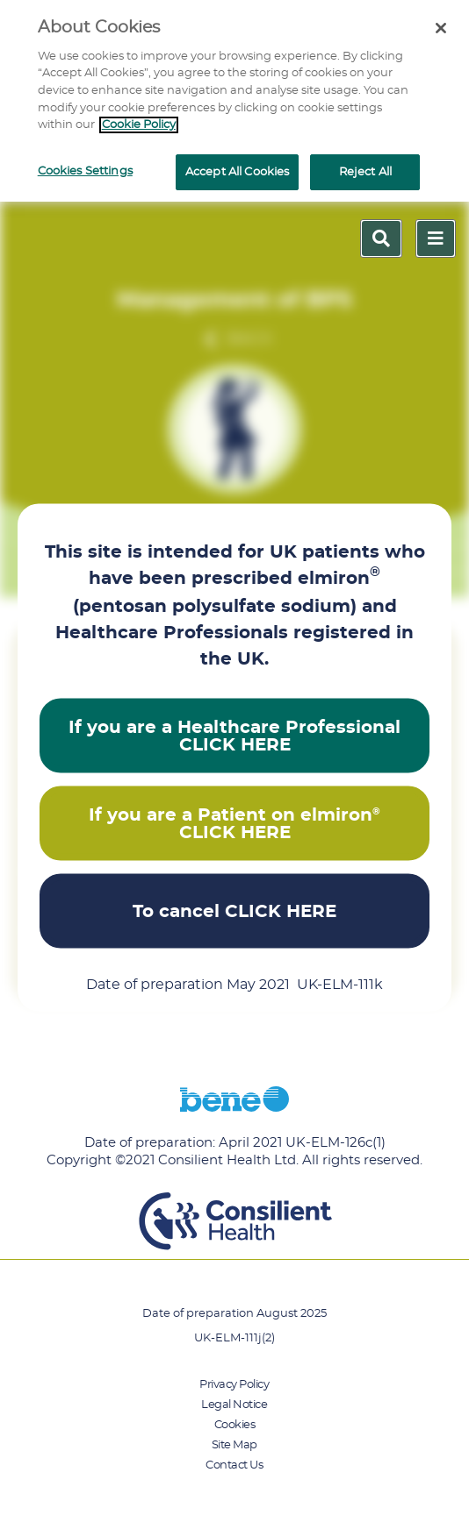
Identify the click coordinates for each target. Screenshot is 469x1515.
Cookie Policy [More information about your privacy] (139, 125)
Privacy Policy (234, 1385)
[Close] (441, 28)
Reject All (365, 172)
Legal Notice (234, 1405)
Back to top (72, 1057)
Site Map (234, 1445)
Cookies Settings (85, 171)
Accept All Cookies (237, 172)
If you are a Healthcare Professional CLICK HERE (234, 735)
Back (250, 339)
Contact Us (234, 1465)
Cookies (235, 1425)
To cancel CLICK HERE (234, 911)
